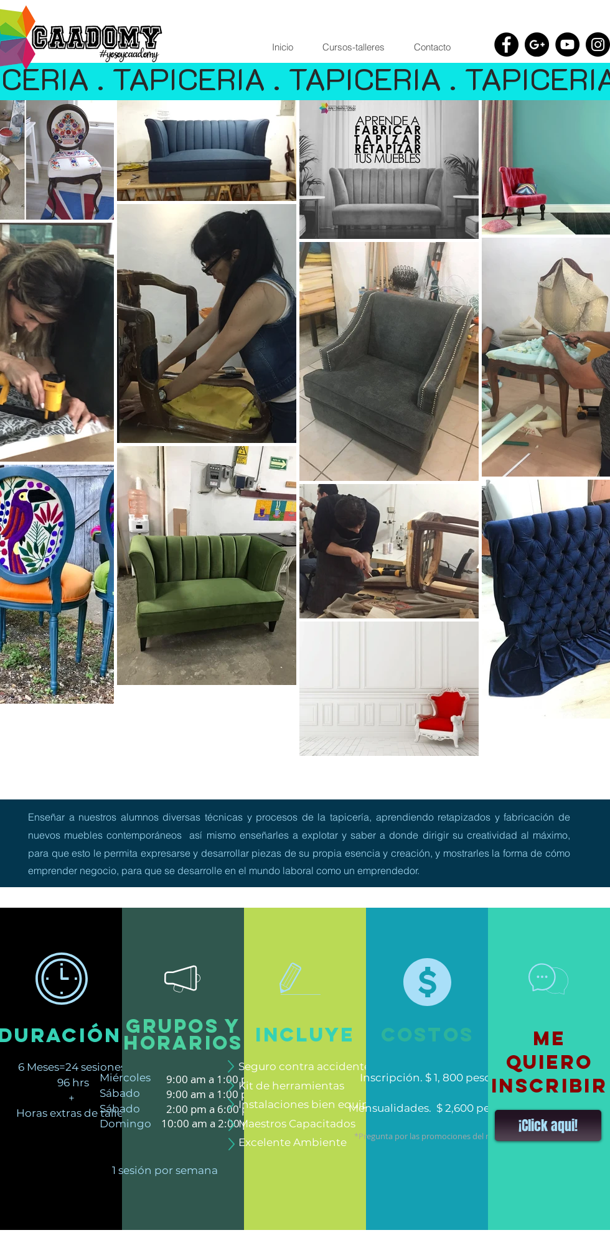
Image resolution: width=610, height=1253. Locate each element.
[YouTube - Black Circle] (567, 44)
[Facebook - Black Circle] (506, 44)
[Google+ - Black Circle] (537, 44)
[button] (353, 47)
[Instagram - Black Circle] (598, 44)
